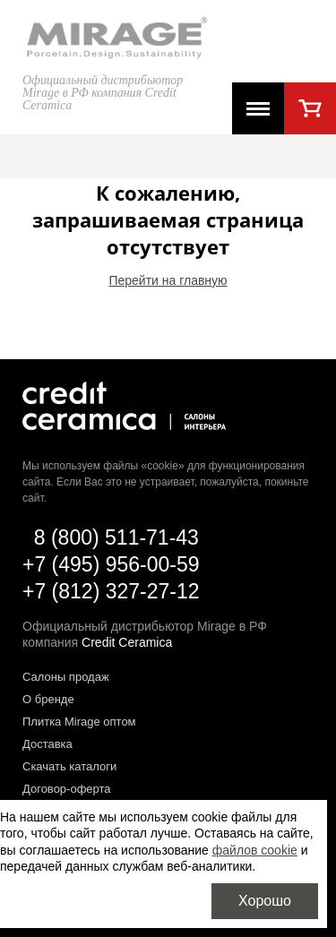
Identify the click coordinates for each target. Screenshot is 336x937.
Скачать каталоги (69, 766)
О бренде (48, 699)
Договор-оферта (66, 788)
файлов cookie (254, 850)
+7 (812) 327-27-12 (111, 591)
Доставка (47, 744)
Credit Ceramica (127, 642)
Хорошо (264, 900)
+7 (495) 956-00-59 (111, 564)
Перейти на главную (167, 280)
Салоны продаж (65, 676)
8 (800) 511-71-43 (116, 537)
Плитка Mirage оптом (79, 721)
